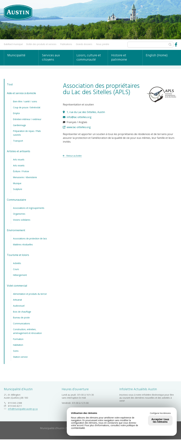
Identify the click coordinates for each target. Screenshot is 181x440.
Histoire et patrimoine (119, 57)
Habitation (18, 344)
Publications (66, 44)
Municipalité (16, 55)
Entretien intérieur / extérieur (27, 119)
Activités (17, 263)
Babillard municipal (13, 44)
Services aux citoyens (51, 57)
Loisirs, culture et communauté (89, 57)
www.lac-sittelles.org (77, 127)
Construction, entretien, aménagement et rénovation (27, 331)
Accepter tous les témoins (160, 420)
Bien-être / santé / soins (25, 101)
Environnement (16, 230)
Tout (10, 84)
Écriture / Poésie (21, 171)
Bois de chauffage (22, 311)
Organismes (19, 213)
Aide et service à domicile (21, 93)
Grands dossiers (84, 44)
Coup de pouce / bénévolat (26, 107)
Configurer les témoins (160, 413)
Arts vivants (19, 165)
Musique (17, 183)
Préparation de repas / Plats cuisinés (27, 133)
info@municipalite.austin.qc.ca (23, 407)
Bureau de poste (21, 317)
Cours (16, 269)
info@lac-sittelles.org (77, 117)
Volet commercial (17, 285)
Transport (18, 140)
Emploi (16, 113)
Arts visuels (18, 159)
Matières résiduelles (23, 244)
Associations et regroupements (28, 207)
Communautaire (16, 199)
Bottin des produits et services (41, 44)
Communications (21, 323)
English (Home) (157, 55)
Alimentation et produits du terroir (30, 293)
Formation (18, 339)
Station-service (20, 356)
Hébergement (20, 275)
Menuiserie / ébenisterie (25, 177)
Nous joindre (102, 44)
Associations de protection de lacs (30, 238)
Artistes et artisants (18, 151)
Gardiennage (19, 125)
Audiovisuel (19, 305)
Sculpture (17, 189)
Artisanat (17, 299)
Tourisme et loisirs (18, 255)
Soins (16, 350)
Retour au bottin (72, 155)
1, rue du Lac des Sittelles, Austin (84, 112)
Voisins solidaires (21, 219)
